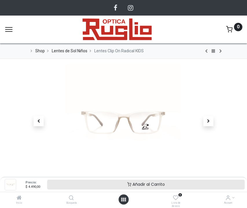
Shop (40, 51)
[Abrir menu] (123, 199)
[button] (39, 121)
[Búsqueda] (71, 198)
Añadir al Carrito (146, 184)
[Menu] (9, 29)
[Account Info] (228, 198)
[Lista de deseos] (175, 198)
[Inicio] (19, 198)
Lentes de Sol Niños (69, 51)
